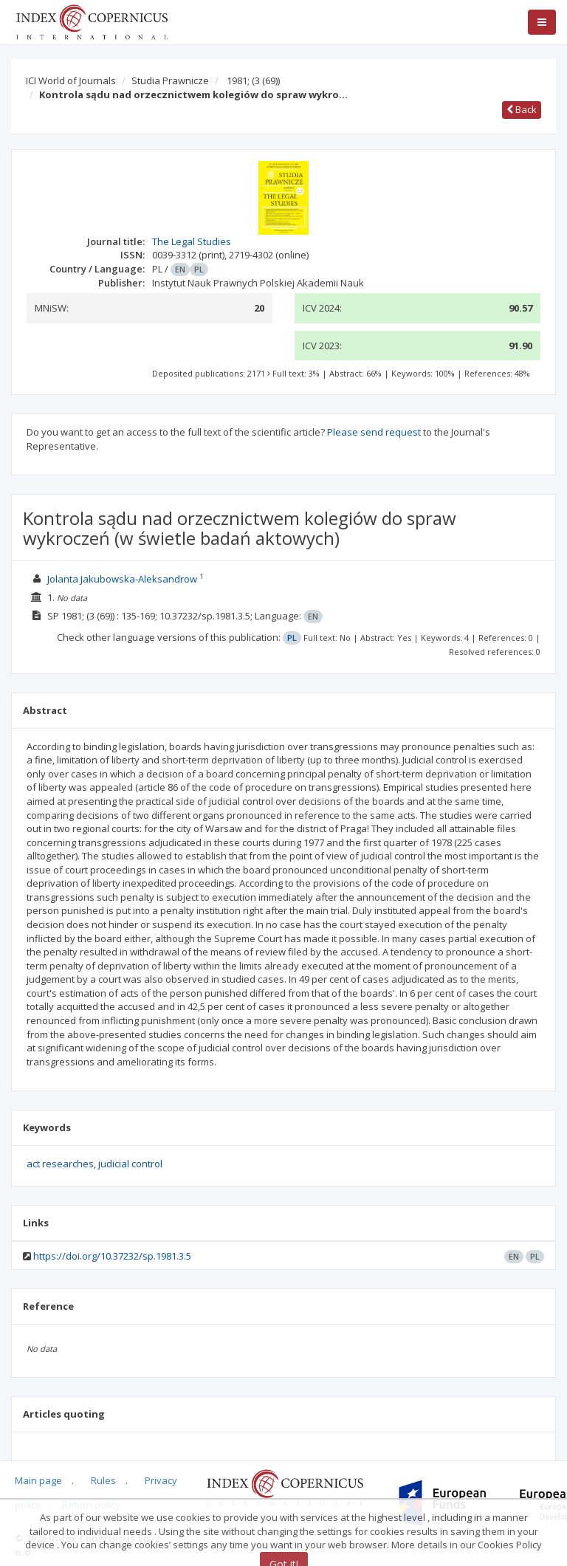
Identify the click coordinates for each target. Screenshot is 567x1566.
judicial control (130, 1163)
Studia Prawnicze (170, 80)
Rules (103, 1480)
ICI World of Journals (71, 80)
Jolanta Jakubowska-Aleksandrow (122, 578)
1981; (253, 80)
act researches (60, 1163)
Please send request (374, 432)
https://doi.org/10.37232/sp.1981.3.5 (112, 1256)
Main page (38, 1480)
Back (521, 109)
